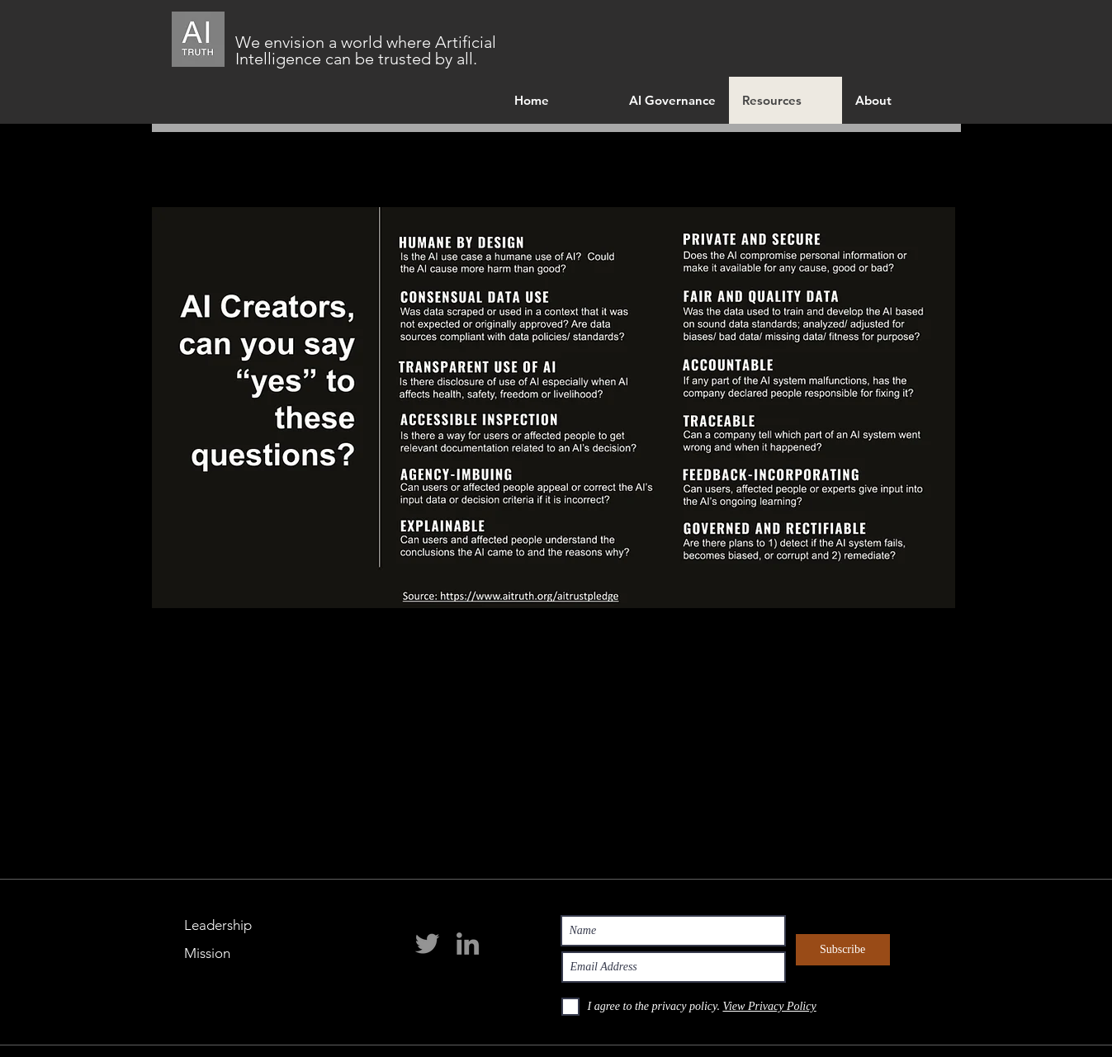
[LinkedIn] (468, 943)
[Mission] (220, 953)
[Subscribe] (843, 949)
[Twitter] (427, 943)
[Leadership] (220, 925)
